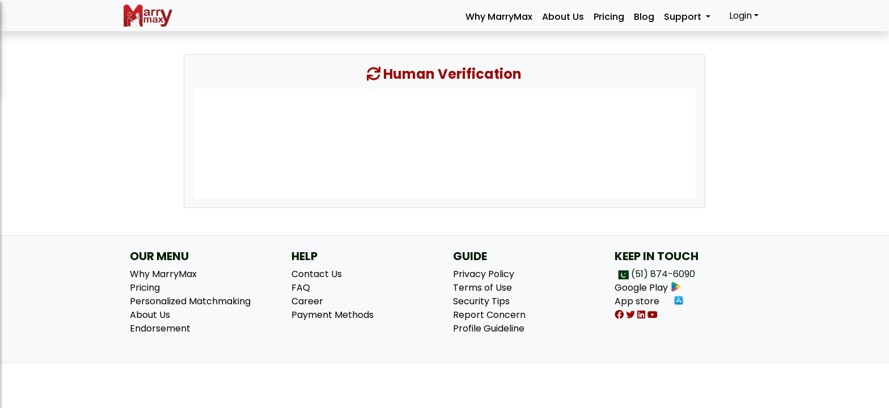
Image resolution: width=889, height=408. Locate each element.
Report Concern (489, 314)
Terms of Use (482, 287)
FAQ (300, 287)
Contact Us (316, 273)
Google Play (648, 287)
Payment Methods (332, 314)
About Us (563, 16)
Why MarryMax (498, 16)
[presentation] (444, 143)
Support (684, 16)
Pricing (609, 16)
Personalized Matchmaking (190, 301)
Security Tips (481, 301)
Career (307, 301)
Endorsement (160, 328)
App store (649, 301)
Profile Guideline (488, 328)
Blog (644, 16)
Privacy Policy (483, 273)
